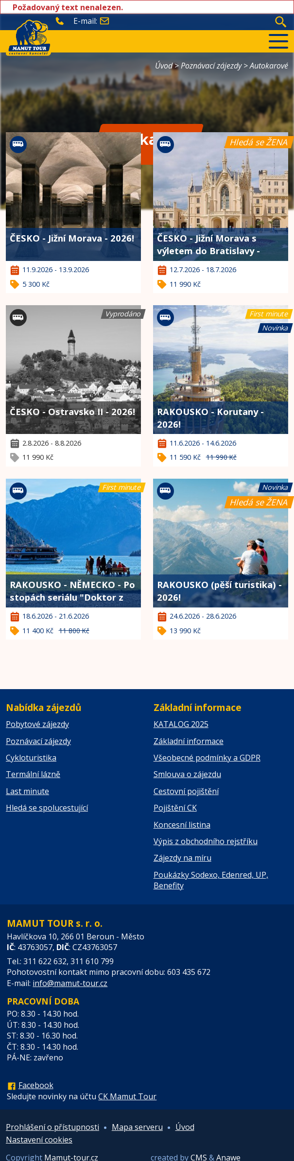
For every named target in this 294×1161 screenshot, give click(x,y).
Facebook (35, 1085)
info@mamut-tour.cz (70, 983)
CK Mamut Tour (127, 1096)
